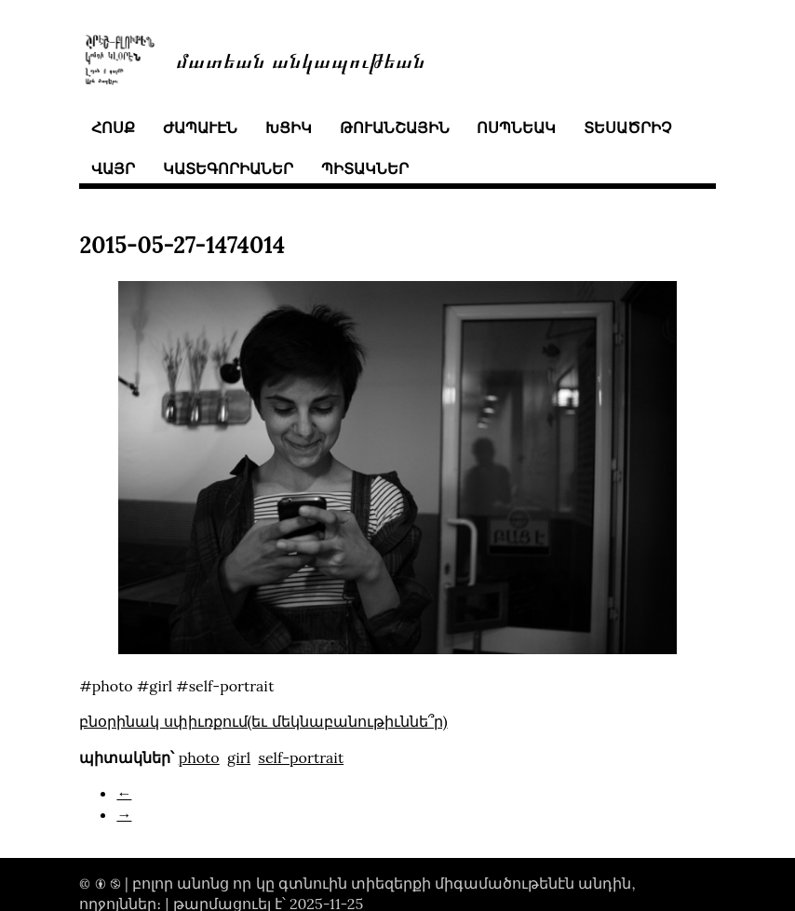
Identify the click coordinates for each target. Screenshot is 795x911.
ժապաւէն (200, 127)
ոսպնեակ (516, 127)
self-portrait (301, 757)
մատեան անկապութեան (300, 59)
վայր (113, 168)
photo (199, 757)
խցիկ (288, 127)
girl (238, 757)
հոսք (113, 127)
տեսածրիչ (627, 127)
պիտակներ (365, 168)
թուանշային (395, 127)
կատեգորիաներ (228, 168)
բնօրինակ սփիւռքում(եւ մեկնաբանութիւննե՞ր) (263, 721)
